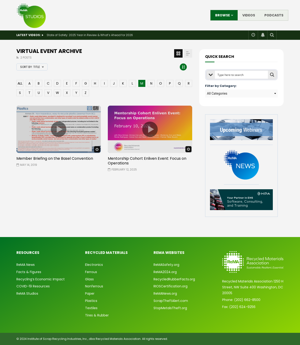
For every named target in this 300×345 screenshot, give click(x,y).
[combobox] (241, 93)
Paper (89, 293)
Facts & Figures (28, 272)
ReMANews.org (165, 293)
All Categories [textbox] (217, 93)
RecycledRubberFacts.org (174, 279)
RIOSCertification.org (171, 286)
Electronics (94, 264)
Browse (222, 15)
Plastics (91, 300)
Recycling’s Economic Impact (40, 279)
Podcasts (273, 15)
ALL (20, 83)
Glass (89, 279)
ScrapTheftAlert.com (171, 300)
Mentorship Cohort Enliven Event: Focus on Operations (147, 161)
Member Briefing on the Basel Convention (54, 158)
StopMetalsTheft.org (170, 308)
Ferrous (91, 272)
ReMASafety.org (166, 264)
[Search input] (242, 74)
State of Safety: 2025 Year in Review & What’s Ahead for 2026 (90, 35)
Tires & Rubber (97, 315)
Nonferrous (94, 286)
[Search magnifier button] (272, 74)
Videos (248, 15)
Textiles (91, 308)
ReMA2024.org (165, 272)
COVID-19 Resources (33, 286)
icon (58, 129)
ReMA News (25, 264)
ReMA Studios (27, 293)
